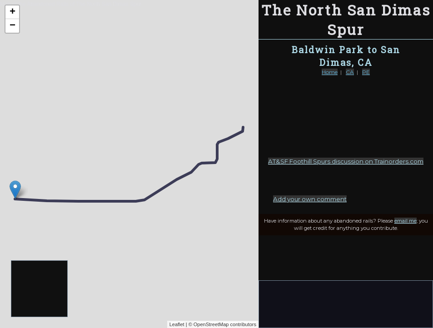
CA (350, 72)
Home (330, 72)
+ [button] (12, 12)
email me (405, 221)
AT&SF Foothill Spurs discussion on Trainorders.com (345, 161)
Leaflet (176, 324)
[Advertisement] (39, 289)
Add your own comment (310, 199)
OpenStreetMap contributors (225, 324)
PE (366, 72)
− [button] (12, 26)
